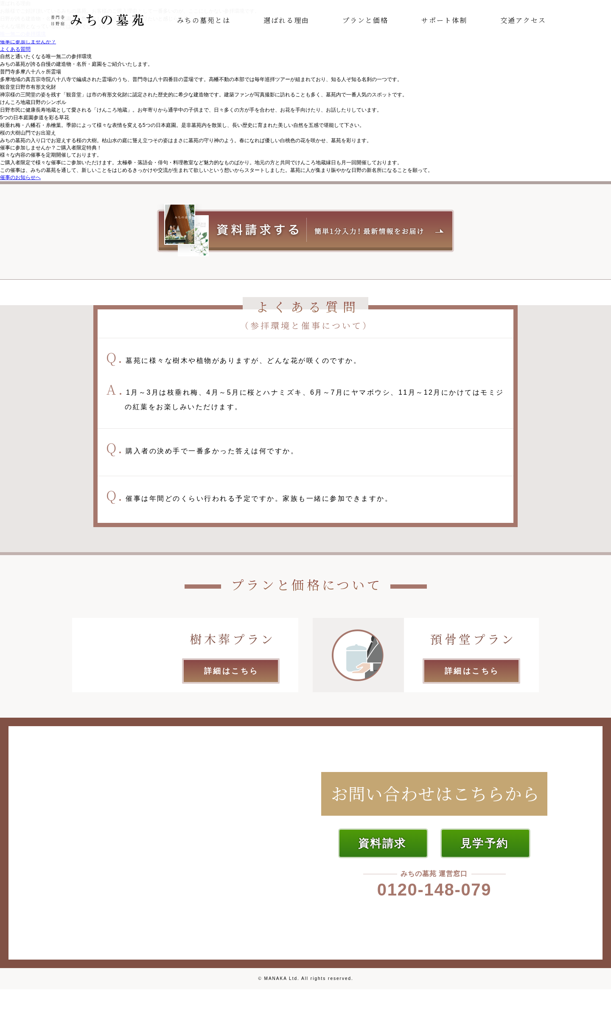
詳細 (231, 671)
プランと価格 (365, 20)
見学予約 (484, 843)
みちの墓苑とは (203, 20)
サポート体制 (444, 20)
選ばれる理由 (286, 20)
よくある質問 (15, 49)
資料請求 (382, 843)
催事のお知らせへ (20, 177)
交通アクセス (523, 20)
